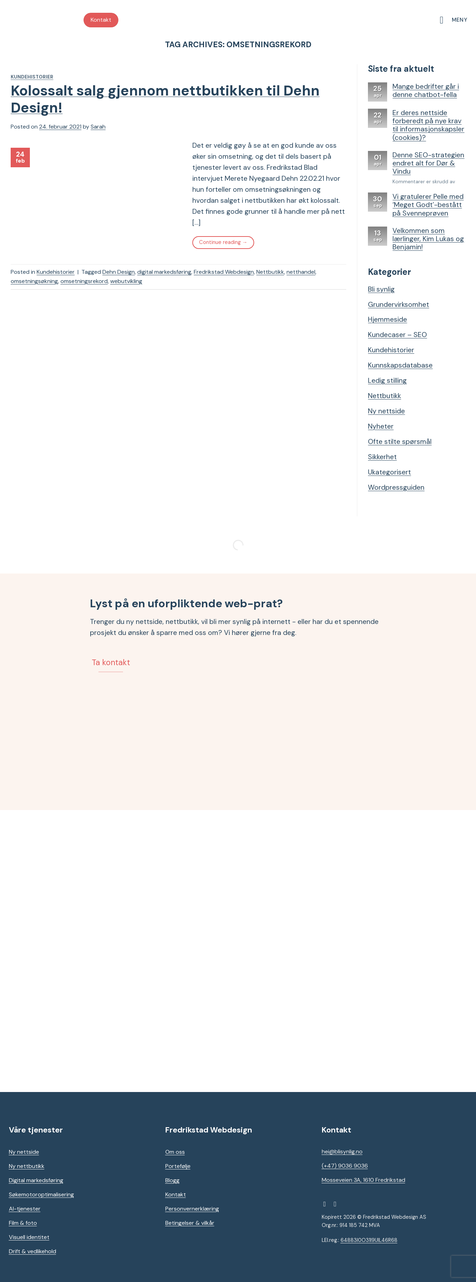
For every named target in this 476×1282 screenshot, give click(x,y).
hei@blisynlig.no (342, 1151)
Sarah (98, 126)
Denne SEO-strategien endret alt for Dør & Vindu (428, 163)
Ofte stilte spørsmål (400, 441)
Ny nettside (386, 411)
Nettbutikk (270, 272)
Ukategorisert (389, 472)
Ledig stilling (387, 380)
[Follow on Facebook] (326, 1204)
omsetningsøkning (34, 281)
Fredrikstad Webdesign (224, 272)
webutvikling (126, 281)
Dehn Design (118, 272)
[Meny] (453, 20)
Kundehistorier (32, 77)
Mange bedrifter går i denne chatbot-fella (425, 90)
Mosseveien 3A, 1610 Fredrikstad (363, 1180)
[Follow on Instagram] (337, 1204)
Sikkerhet (382, 456)
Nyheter (381, 426)
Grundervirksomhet (398, 304)
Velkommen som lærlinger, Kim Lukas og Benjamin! (428, 239)
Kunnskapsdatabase (400, 365)
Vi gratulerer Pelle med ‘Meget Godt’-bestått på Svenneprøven (428, 204)
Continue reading (223, 242)
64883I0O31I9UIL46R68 (369, 1240)
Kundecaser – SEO (397, 334)
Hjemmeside (387, 319)
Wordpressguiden (396, 487)
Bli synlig (381, 289)
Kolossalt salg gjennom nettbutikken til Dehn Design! (165, 99)
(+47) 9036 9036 (345, 1165)
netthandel (301, 272)
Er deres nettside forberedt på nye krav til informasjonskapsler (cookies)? (428, 125)
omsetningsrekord (84, 281)
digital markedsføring (164, 272)
